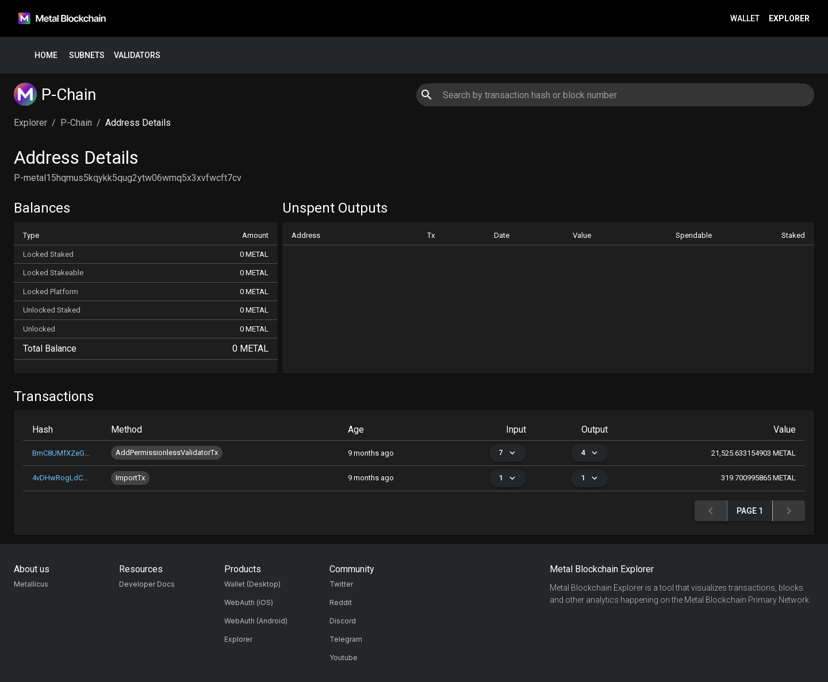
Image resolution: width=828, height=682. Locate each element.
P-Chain (76, 122)
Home (46, 55)
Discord (342, 621)
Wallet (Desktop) (252, 584)
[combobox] (615, 95)
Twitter (341, 584)
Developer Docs (147, 584)
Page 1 (749, 511)
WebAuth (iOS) (248, 602)
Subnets (86, 55)
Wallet (745, 18)
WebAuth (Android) (256, 621)
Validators (137, 55)
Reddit (340, 602)
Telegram (345, 639)
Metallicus (31, 584)
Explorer (789, 18)
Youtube (343, 657)
